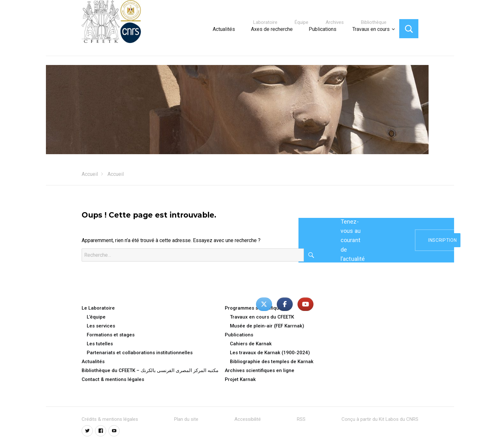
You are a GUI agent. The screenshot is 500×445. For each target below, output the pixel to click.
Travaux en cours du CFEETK (262, 317)
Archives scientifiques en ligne (259, 370)
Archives (335, 22)
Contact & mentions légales (113, 379)
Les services (101, 326)
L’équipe (96, 317)
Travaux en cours (371, 29)
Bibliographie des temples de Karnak (271, 361)
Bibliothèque (373, 22)
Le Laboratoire (98, 308)
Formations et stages (111, 335)
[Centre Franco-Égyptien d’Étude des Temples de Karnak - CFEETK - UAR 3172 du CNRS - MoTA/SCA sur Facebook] (285, 304)
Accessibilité (247, 419)
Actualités (224, 29)
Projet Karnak (240, 379)
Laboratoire (265, 22)
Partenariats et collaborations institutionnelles (140, 352)
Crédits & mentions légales (110, 419)
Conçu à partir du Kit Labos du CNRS (380, 419)
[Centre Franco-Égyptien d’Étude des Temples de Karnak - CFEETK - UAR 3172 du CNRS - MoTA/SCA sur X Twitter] (264, 304)
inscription (442, 240)
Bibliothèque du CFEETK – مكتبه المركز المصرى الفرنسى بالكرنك (150, 370)
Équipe (301, 22)
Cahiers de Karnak (251, 344)
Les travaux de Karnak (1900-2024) (270, 352)
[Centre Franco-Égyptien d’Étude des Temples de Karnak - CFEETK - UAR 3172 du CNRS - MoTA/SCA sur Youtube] (305, 304)
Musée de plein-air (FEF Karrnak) (267, 326)
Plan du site (186, 419)
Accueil (90, 174)
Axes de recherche (272, 29)
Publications (322, 29)
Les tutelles (100, 344)
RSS (301, 419)
